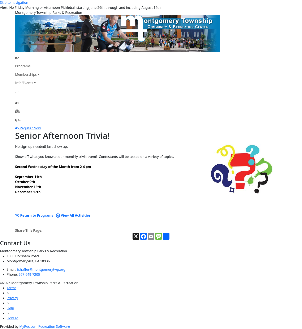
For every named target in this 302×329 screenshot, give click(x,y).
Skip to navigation (14, 2)
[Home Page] (27, 57)
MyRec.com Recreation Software (44, 326)
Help (10, 308)
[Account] (27, 91)
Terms (11, 288)
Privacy (12, 298)
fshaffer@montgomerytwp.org (41, 269)
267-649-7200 (29, 274)
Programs (22, 66)
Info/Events (24, 83)
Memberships (26, 74)
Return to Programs (34, 215)
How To (12, 318)
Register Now (30, 128)
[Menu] (18, 120)
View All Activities (73, 215)
